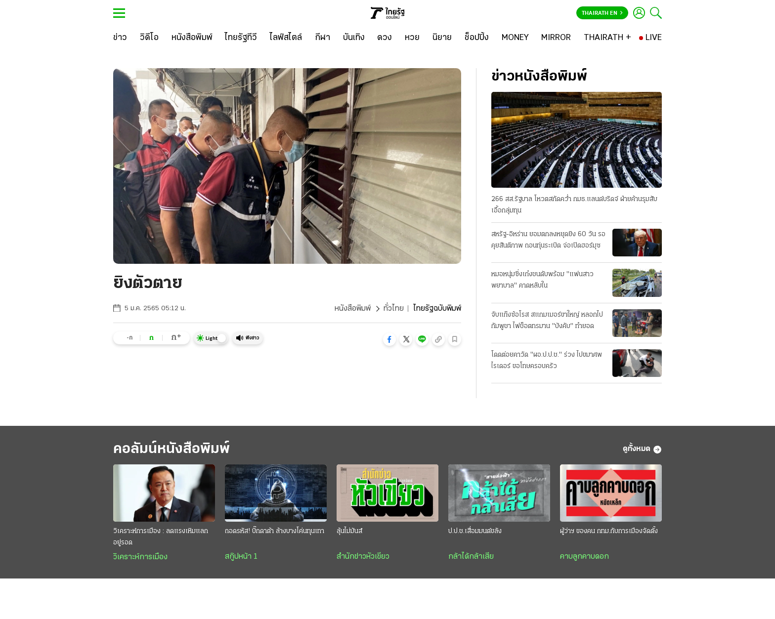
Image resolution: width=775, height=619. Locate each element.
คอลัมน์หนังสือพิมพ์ (171, 449)
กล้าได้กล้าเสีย (471, 557)
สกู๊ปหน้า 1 (241, 557)
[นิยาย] (442, 38)
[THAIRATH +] (607, 38)
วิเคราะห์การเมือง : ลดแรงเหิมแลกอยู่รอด (160, 537)
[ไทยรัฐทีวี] (241, 38)
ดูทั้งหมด (642, 449)
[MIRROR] (556, 38)
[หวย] (412, 38)
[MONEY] (515, 38)
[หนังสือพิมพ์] (192, 38)
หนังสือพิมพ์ (353, 309)
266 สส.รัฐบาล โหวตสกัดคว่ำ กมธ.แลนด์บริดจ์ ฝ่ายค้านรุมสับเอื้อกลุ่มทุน (574, 205)
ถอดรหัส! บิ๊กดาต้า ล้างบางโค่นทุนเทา (274, 531)
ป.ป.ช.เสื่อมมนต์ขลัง (475, 531)
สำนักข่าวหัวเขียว (363, 557)
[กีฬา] (322, 38)
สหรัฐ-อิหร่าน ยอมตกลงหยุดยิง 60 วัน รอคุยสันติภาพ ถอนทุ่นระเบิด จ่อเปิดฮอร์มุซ (548, 240)
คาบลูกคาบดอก (584, 557)
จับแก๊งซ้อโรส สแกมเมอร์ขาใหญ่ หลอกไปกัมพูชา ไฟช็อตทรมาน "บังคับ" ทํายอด (547, 320)
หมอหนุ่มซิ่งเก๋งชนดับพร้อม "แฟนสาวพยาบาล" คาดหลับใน (542, 280)
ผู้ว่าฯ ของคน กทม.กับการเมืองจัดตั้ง (609, 531)
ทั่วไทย (394, 309)
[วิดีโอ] (149, 38)
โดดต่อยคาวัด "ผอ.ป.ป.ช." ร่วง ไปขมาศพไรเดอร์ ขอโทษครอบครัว (546, 360)
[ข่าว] (120, 38)
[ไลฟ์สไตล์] (286, 38)
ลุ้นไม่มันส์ (349, 531)
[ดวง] (384, 38)
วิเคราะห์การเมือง (140, 557)
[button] (389, 339)
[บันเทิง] (354, 38)
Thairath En (602, 13)
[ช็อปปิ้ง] (477, 38)
